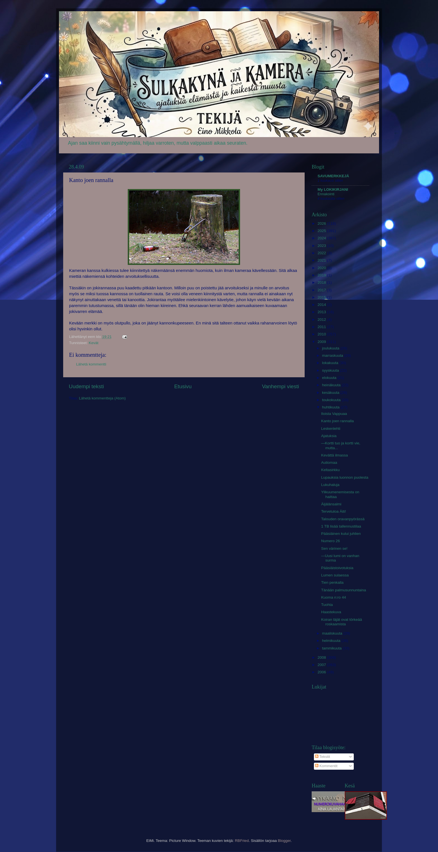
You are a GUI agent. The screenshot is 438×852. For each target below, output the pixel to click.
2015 (322, 297)
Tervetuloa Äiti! (333, 511)
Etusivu (183, 386)
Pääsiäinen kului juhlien (341, 533)
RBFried (242, 841)
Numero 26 (330, 541)
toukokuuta (332, 400)
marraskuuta (333, 355)
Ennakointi (326, 194)
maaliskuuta (332, 633)
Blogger (284, 841)
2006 (322, 672)
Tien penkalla (332, 582)
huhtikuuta (331, 407)
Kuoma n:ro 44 (333, 597)
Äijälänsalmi (331, 504)
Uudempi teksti (86, 386)
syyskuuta (331, 370)
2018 (322, 282)
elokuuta (329, 378)
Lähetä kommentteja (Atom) (102, 398)
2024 (322, 238)
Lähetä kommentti (91, 364)
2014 (322, 305)
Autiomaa (329, 462)
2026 (322, 223)
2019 (322, 275)
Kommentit (326, 766)
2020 (322, 268)
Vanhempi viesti (280, 386)
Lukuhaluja (330, 485)
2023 (322, 246)
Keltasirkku (330, 470)
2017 (322, 290)
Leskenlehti (330, 428)
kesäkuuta (331, 392)
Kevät (94, 343)
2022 (322, 253)
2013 (322, 312)
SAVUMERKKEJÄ (333, 176)
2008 (322, 657)
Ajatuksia (329, 436)
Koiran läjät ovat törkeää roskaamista (341, 621)
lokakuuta (330, 363)
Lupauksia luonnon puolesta (344, 477)
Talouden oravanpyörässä (343, 519)
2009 (322, 342)
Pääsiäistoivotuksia (337, 568)
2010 (322, 334)
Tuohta (327, 605)
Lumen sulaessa (335, 575)
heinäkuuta (332, 385)
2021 (322, 260)
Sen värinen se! (334, 548)
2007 (322, 665)
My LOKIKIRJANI (333, 189)
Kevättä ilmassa (334, 455)
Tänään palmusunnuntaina (343, 590)
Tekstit (322, 757)
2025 (322, 231)
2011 (322, 327)
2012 (322, 319)
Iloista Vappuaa (334, 414)
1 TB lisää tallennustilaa (341, 526)
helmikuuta (331, 641)
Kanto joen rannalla (337, 421)
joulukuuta (331, 348)
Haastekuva (331, 612)
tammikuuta (332, 648)
